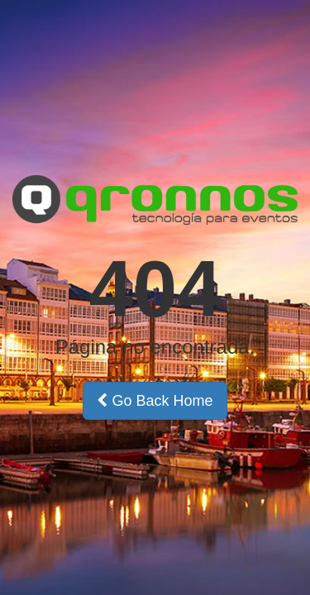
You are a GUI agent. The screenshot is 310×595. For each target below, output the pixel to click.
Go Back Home (154, 401)
